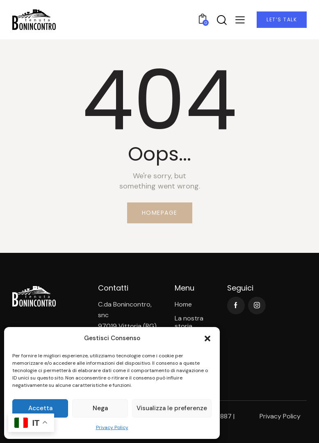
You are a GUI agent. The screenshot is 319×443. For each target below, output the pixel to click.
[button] (207, 338)
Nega (100, 408)
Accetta (40, 408)
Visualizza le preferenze (172, 408)
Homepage (160, 213)
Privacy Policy (112, 427)
